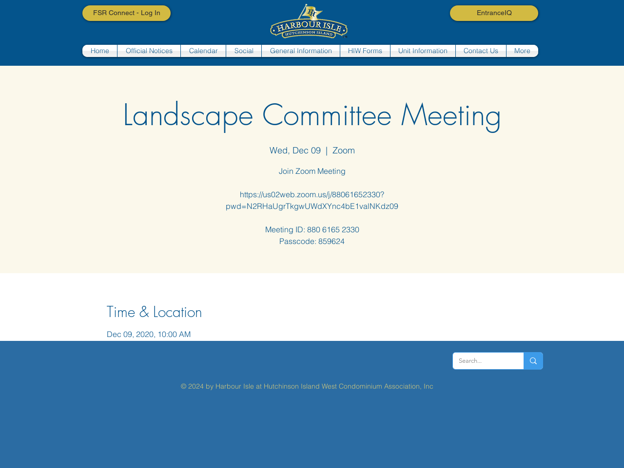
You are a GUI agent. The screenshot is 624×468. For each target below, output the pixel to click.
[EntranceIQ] (494, 13)
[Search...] (481, 361)
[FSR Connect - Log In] (126, 13)
